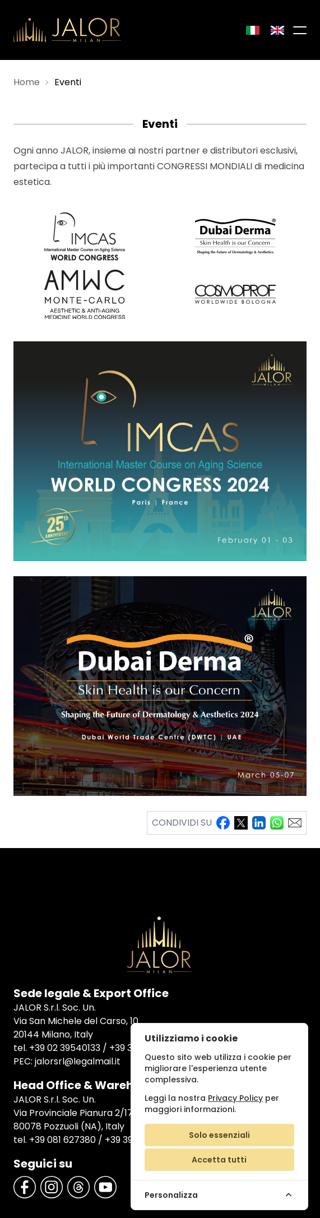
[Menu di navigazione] (300, 30)
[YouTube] (105, 1187)
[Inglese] (277, 30)
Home (26, 82)
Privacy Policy (235, 1098)
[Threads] (78, 1187)
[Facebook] (24, 1187)
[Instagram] (51, 1187)
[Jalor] (67, 30)
